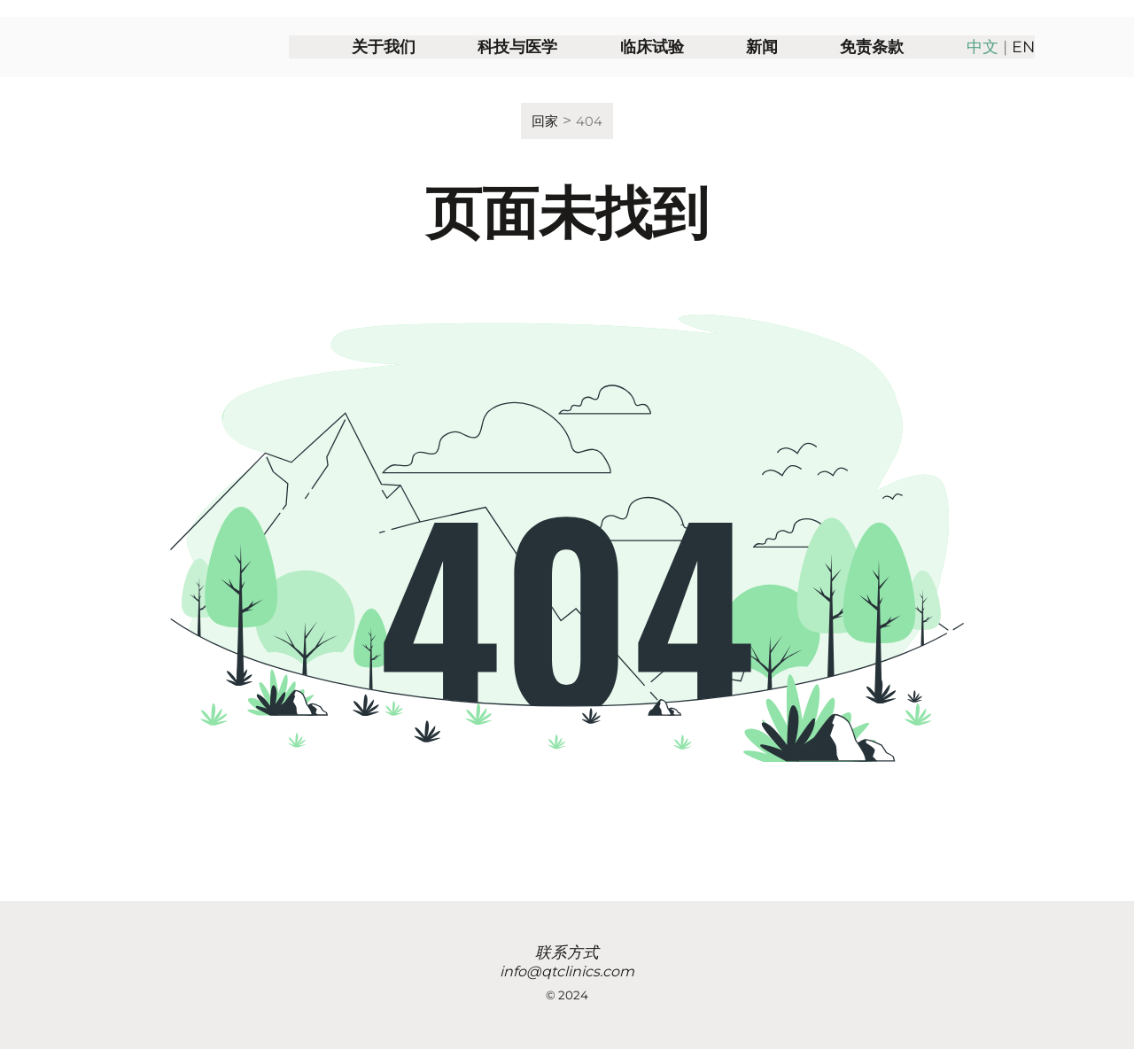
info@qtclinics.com (567, 971)
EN (1023, 67)
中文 (982, 67)
